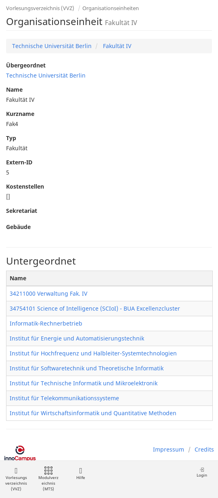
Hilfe (80, 473)
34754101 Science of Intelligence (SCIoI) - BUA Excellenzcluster (95, 308)
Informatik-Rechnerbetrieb (46, 323)
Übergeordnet (26, 65)
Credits (204, 449)
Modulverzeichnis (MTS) (48, 479)
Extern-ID (19, 162)
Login (202, 472)
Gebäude (18, 227)
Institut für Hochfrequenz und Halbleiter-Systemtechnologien (93, 353)
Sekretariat (21, 210)
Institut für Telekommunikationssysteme (64, 398)
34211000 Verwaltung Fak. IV (48, 293)
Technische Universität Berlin (52, 46)
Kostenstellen (25, 186)
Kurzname (20, 114)
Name (14, 89)
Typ (11, 138)
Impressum (168, 449)
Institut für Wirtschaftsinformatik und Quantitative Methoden (93, 413)
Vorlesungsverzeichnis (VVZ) (40, 8)
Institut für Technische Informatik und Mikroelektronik (83, 383)
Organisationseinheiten (110, 8)
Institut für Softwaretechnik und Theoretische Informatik (87, 368)
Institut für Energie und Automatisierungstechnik (77, 338)
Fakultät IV (116, 46)
